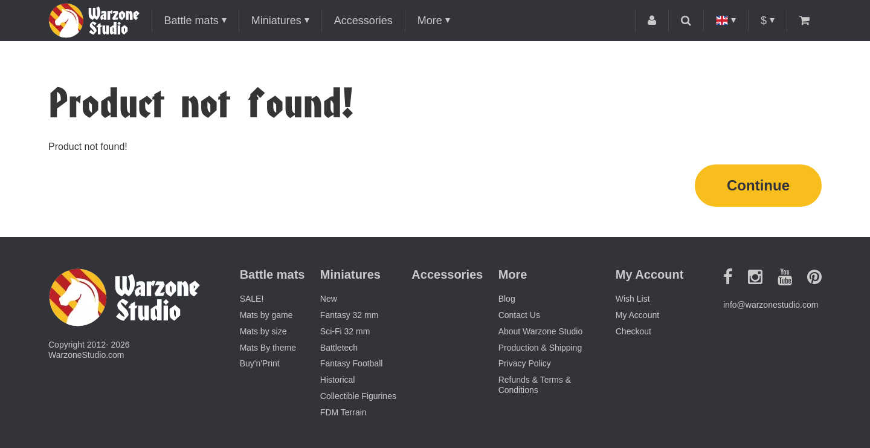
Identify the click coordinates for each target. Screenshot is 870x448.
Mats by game (266, 315)
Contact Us (519, 315)
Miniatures (276, 21)
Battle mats (191, 21)
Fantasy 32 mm (349, 315)
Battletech (339, 347)
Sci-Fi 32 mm (345, 331)
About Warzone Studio (540, 331)
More (429, 21)
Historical (337, 380)
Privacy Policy (524, 363)
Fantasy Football (351, 363)
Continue (758, 185)
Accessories (363, 21)
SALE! (252, 299)
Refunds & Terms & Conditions (534, 385)
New (328, 299)
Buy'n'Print (260, 363)
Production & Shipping (540, 347)
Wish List (633, 299)
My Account (637, 315)
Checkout (633, 331)
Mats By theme (268, 347)
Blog (506, 299)
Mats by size (263, 331)
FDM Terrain (343, 412)
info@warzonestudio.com (770, 305)
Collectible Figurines (358, 396)
